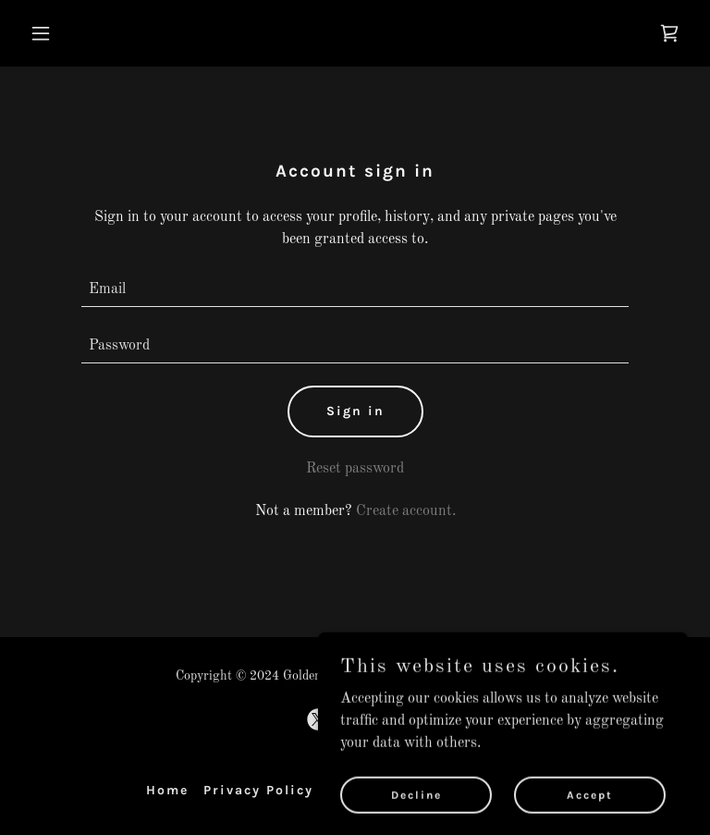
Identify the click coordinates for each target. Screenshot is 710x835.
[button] (98, 33)
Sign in (355, 411)
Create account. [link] (406, 511)
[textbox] (355, 290)
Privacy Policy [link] (258, 790)
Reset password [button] (355, 468)
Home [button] (167, 790)
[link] (669, 33)
